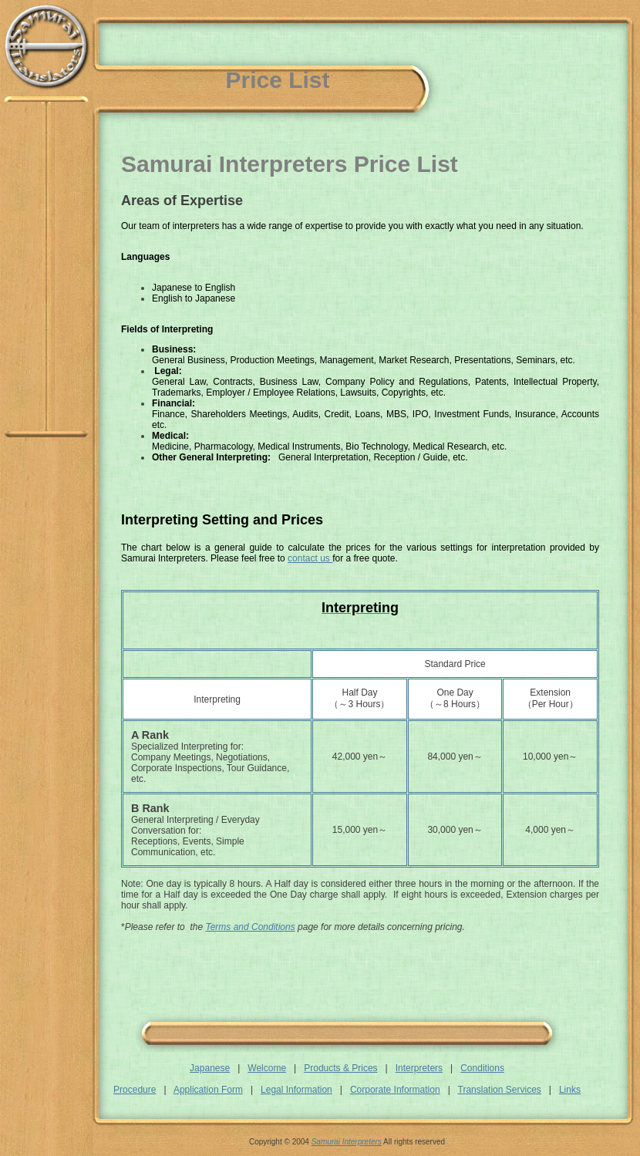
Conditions (482, 1068)
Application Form (208, 1089)
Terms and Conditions (250, 927)
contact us (310, 558)
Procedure (134, 1089)
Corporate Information (395, 1089)
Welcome (267, 1068)
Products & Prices (340, 1068)
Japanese (210, 1068)
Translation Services (499, 1089)
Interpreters (419, 1068)
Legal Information (296, 1089)
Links (570, 1089)
